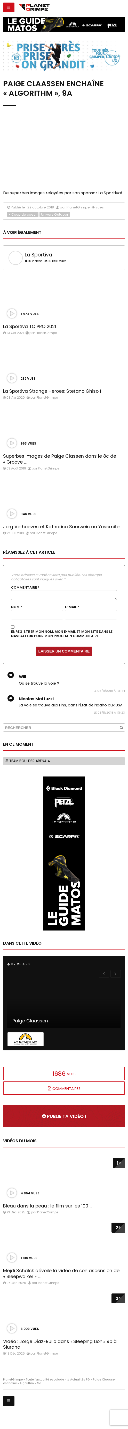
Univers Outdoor (54, 214)
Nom (16, 607)
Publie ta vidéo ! (64, 1116)
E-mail (72, 607)
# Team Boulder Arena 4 (27, 761)
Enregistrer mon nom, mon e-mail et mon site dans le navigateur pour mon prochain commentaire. (62, 634)
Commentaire (25, 588)
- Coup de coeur (23, 214)
